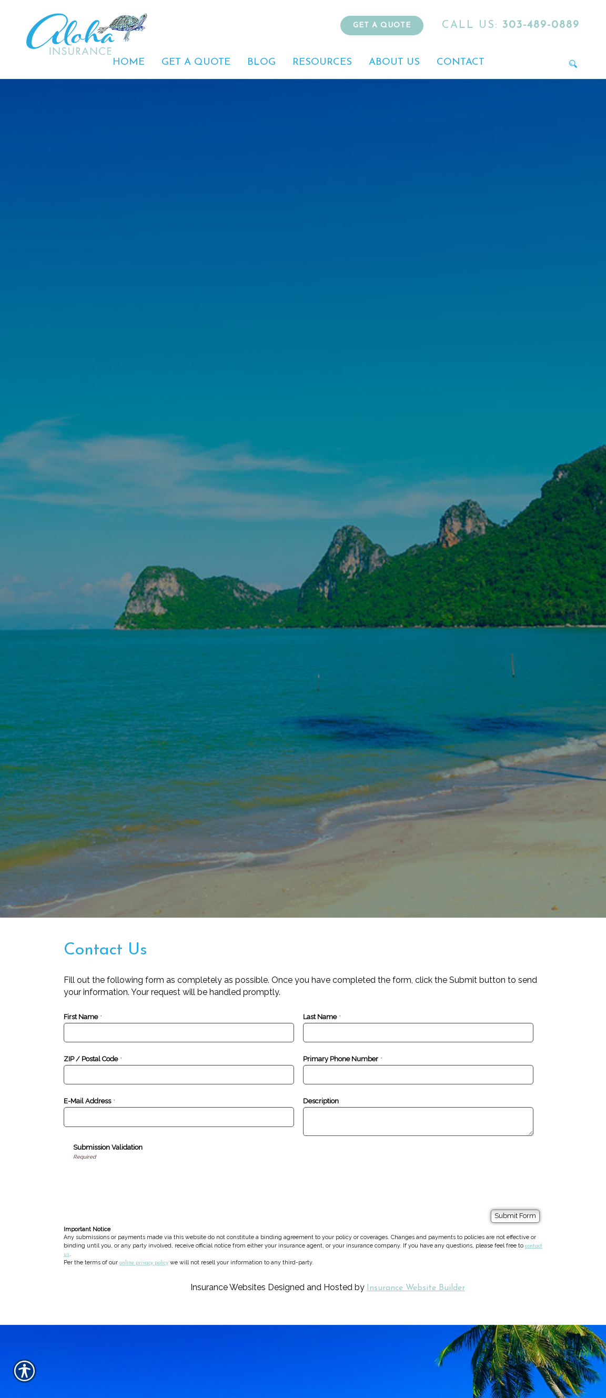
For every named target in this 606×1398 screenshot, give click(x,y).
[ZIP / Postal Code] (179, 1074)
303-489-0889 (511, 25)
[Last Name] (418, 1032)
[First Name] (179, 1032)
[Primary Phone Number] (418, 1074)
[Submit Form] (515, 1216)
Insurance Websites (228, 1287)
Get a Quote (382, 25)
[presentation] (153, 1181)
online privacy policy (143, 1263)
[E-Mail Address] (179, 1117)
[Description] (418, 1121)
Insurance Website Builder (416, 1288)
